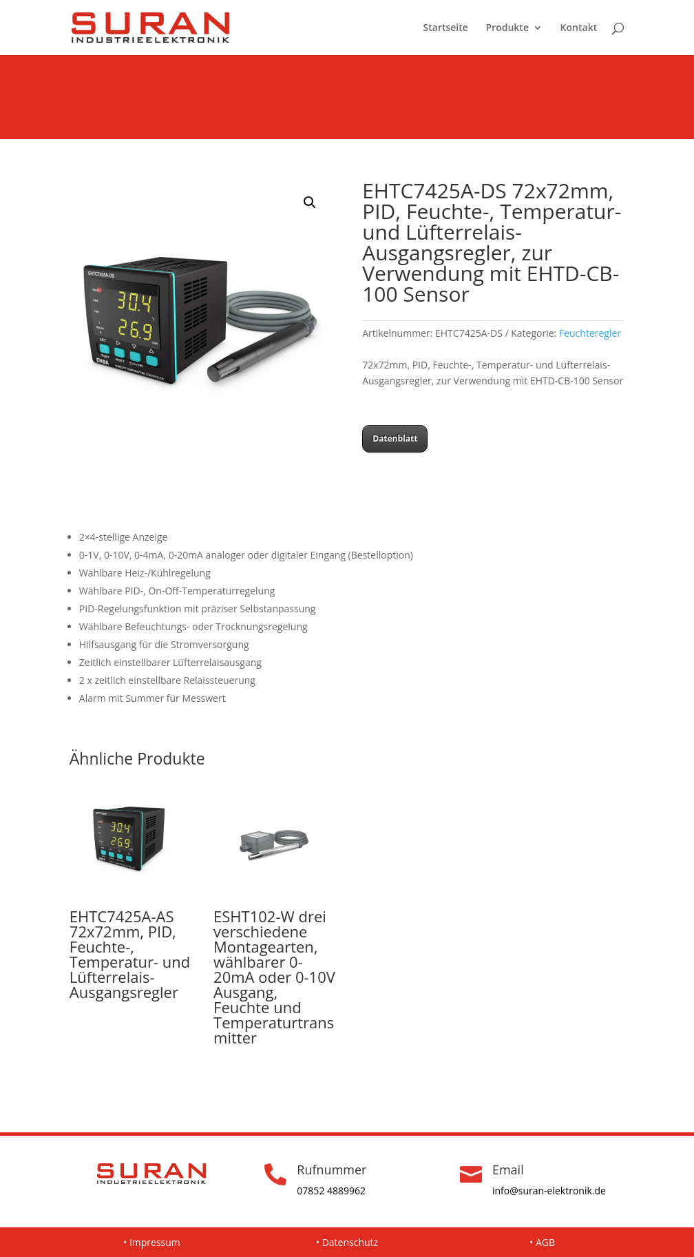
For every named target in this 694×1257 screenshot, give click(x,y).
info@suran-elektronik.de (549, 1190)
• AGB (542, 1242)
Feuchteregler (590, 333)
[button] (309, 202)
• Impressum (151, 1242)
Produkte (507, 28)
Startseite (445, 28)
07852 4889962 (331, 1190)
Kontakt (579, 28)
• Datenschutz (347, 1242)
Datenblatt (394, 438)
